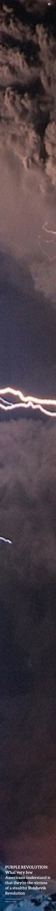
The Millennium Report (13, 899)
